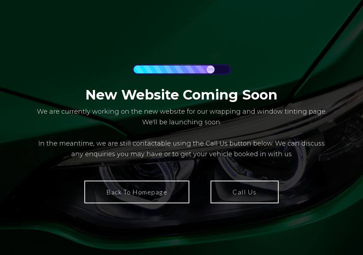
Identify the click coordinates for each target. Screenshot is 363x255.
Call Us (245, 192)
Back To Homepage (136, 192)
